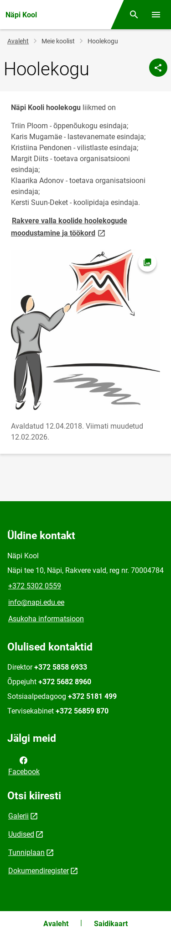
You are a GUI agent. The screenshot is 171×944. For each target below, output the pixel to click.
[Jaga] (158, 67)
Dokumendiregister (38, 870)
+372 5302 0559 (34, 586)
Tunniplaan (26, 852)
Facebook (24, 765)
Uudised (21, 834)
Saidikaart (111, 923)
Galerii (18, 816)
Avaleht (18, 41)
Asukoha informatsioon (46, 618)
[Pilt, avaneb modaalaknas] (85, 330)
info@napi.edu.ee (36, 602)
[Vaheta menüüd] (155, 14)
